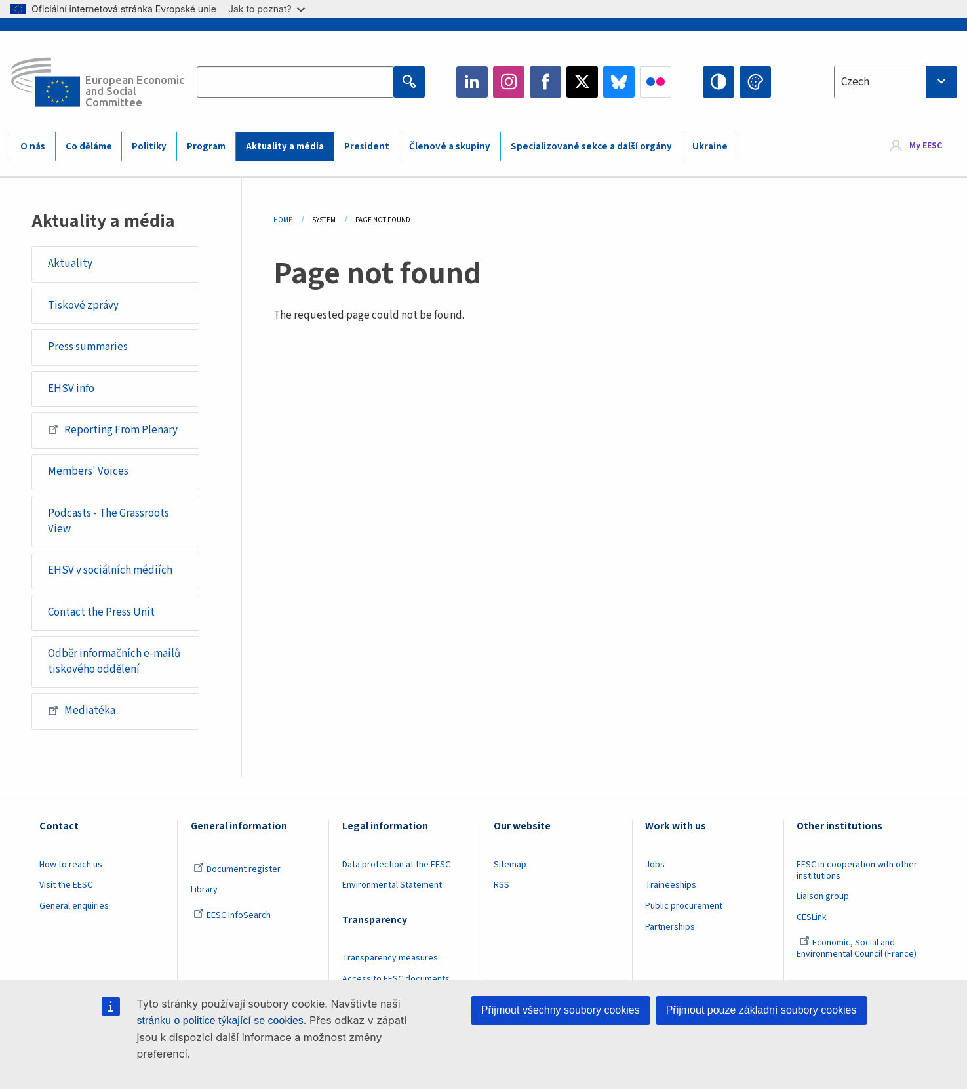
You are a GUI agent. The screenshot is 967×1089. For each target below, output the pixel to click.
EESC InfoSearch (232, 915)
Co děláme (89, 146)
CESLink (812, 917)
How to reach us (70, 864)
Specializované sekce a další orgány (591, 146)
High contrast (718, 82)
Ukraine (710, 146)
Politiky (149, 146)
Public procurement (683, 906)
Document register (237, 869)
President (366, 146)
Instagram (508, 82)
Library (204, 889)
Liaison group (823, 896)
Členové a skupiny (449, 146)
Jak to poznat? (266, 8)
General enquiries (74, 906)
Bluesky (619, 82)
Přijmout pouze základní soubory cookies (761, 1010)
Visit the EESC (65, 885)
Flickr (655, 82)
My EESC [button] (925, 145)
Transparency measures (390, 957)
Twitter (582, 82)
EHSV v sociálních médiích (110, 570)
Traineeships (670, 885)
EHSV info (71, 389)
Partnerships (670, 927)
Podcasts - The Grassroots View (108, 521)
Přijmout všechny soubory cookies (560, 1010)
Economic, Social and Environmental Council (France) (857, 948)
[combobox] (895, 82)
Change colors (755, 82)
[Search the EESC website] (295, 82)
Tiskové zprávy (83, 305)
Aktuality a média (285, 146)
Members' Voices (88, 471)
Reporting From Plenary (113, 429)
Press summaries (88, 347)
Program (206, 146)
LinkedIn (472, 82)
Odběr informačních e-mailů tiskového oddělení (114, 661)
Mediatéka (81, 710)
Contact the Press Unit (101, 612)
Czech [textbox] (855, 82)
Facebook (545, 82)
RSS (501, 885)
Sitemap (510, 864)
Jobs (655, 864)
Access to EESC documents (396, 978)
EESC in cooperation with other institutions (857, 870)
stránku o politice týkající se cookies (220, 1020)
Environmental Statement (392, 885)
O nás (32, 146)
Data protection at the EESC (396, 864)
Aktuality (70, 263)
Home (282, 220)
